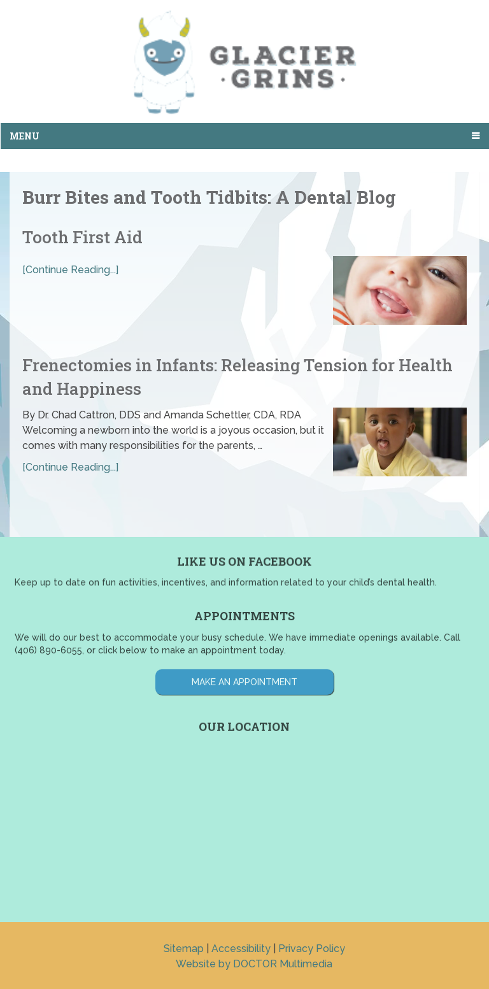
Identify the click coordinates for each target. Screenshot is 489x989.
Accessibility (241, 949)
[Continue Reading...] (70, 270)
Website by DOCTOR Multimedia (254, 964)
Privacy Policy (311, 949)
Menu (24, 136)
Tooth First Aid (82, 237)
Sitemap (184, 949)
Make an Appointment (244, 657)
